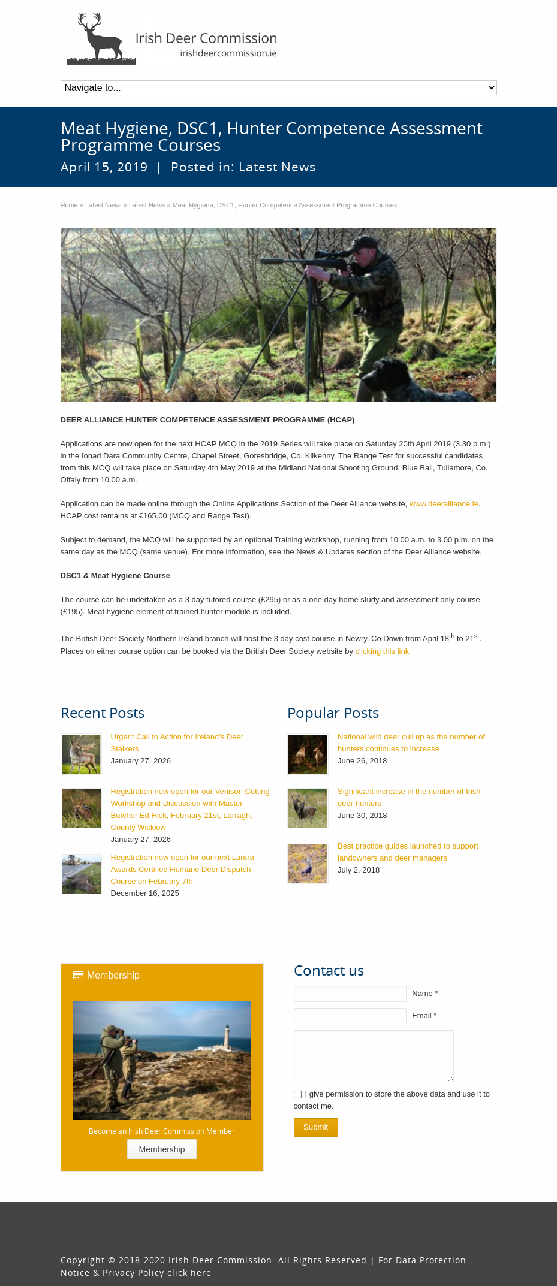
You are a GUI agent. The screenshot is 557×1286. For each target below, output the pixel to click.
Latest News (277, 166)
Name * (425, 993)
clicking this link (383, 651)
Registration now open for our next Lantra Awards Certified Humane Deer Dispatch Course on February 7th (182, 869)
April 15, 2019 (104, 166)
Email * (424, 1015)
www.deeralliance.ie (444, 503)
